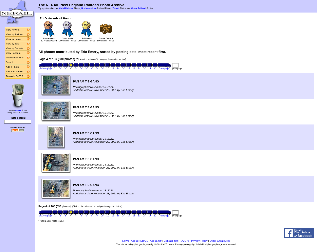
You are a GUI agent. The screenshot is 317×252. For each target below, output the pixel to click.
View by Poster (14, 39)
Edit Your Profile (14, 71)
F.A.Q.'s (184, 240)
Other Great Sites (220, 240)
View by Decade (14, 48)
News (125, 240)
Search (10, 62)
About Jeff (156, 240)
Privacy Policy (199, 240)
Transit (116, 8)
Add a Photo (12, 67)
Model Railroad (66, 8)
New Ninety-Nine (14, 57)
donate (18, 110)
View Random (13, 53)
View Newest (12, 29)
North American (88, 8)
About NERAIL (139, 240)
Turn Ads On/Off (14, 76)
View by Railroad (14, 34)
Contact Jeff (171, 240)
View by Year (12, 43)
